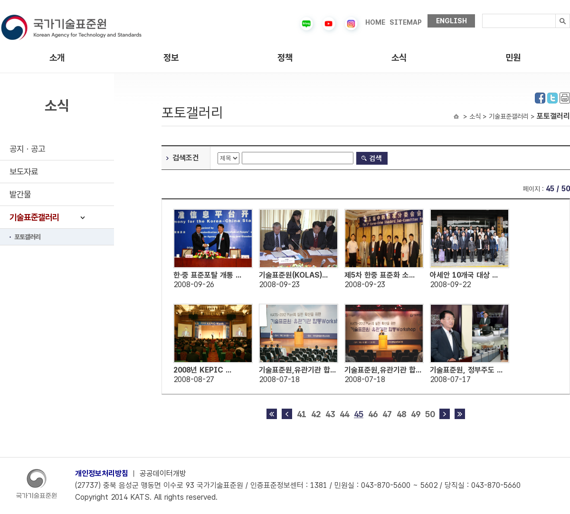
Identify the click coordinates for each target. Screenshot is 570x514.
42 (316, 414)
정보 (171, 57)
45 (358, 414)
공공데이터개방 (163, 473)
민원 (513, 57)
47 (387, 414)
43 (330, 414)
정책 (285, 57)
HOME (375, 22)
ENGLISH (451, 21)
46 (373, 414)
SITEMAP (406, 22)
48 (401, 414)
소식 (399, 57)
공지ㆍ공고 (27, 149)
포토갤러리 (27, 237)
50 (430, 414)
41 (301, 414)
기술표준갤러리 (34, 217)
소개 (57, 57)
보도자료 (24, 172)
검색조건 (185, 157)
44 (344, 414)
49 (415, 414)
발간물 (20, 194)
